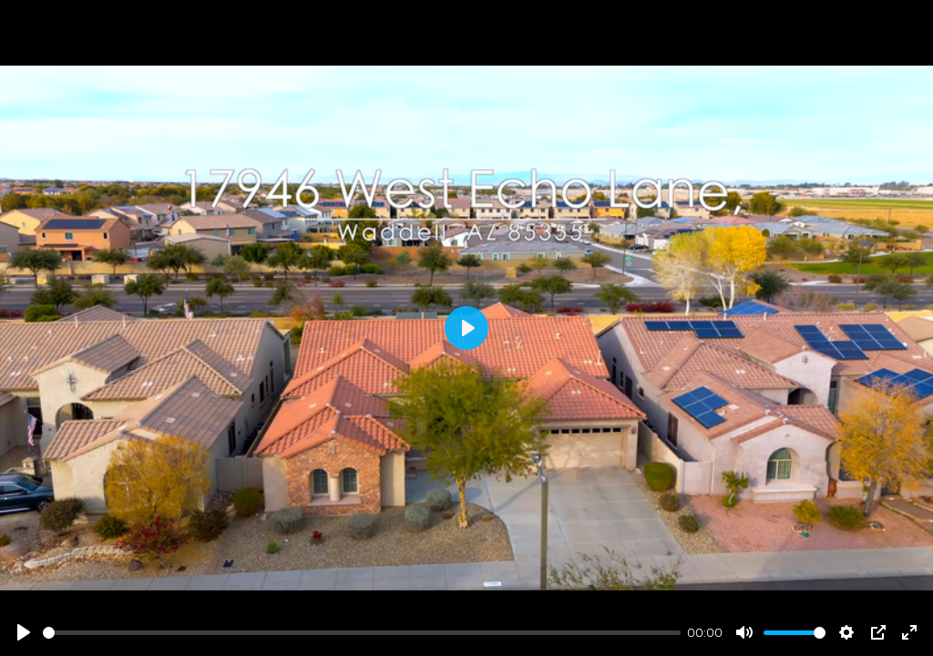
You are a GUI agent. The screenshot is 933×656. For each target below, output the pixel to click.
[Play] (23, 632)
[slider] (362, 632)
